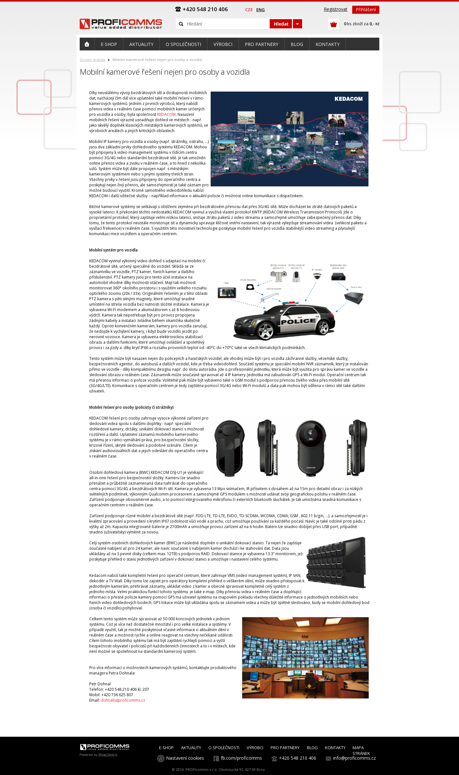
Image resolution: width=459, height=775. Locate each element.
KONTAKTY (335, 747)
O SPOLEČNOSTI (223, 747)
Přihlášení (366, 9)
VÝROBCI (255, 747)
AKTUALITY (191, 747)
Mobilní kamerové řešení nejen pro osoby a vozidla (157, 59)
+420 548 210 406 (297, 758)
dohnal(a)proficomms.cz (123, 700)
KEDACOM (166, 114)
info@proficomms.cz (354, 758)
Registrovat (335, 9)
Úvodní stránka (92, 59)
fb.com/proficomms (241, 758)
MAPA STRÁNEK (361, 750)
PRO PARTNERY (285, 747)
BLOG (312, 747)
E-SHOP (166, 747)
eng (260, 9)
